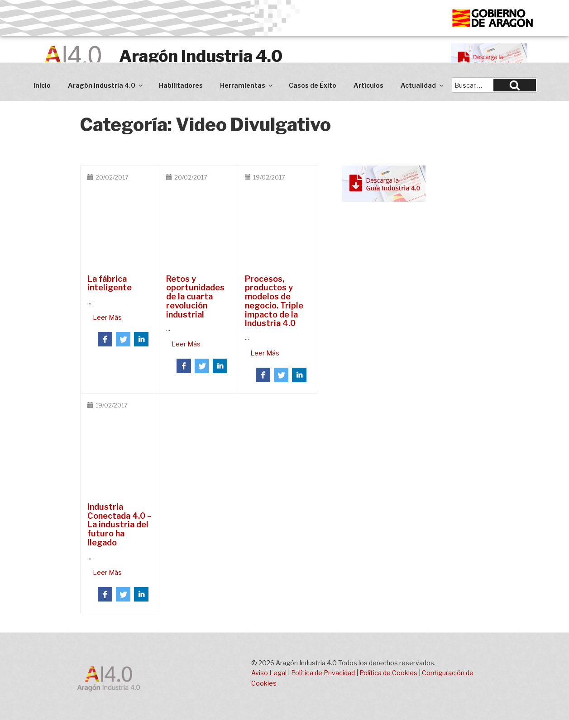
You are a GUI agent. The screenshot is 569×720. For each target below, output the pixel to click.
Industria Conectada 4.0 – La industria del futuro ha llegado (119, 524)
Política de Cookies (388, 673)
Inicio (42, 85)
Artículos (368, 85)
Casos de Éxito (312, 85)
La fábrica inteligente (109, 283)
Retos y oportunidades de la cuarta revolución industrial (195, 296)
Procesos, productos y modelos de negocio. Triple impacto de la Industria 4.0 (274, 301)
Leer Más (107, 317)
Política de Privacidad (323, 673)
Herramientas (247, 85)
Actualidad (423, 85)
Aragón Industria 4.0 (200, 56)
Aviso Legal (269, 673)
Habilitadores (181, 85)
